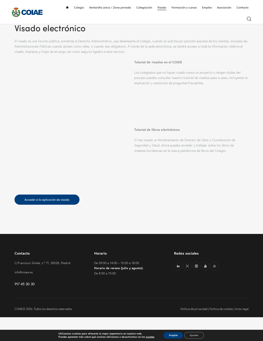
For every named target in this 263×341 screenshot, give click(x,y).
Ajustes (194, 335)
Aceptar (173, 335)
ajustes (149, 337)
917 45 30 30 (25, 307)
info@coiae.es (24, 296)
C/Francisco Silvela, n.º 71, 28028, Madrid (43, 287)
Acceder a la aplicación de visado (47, 223)
